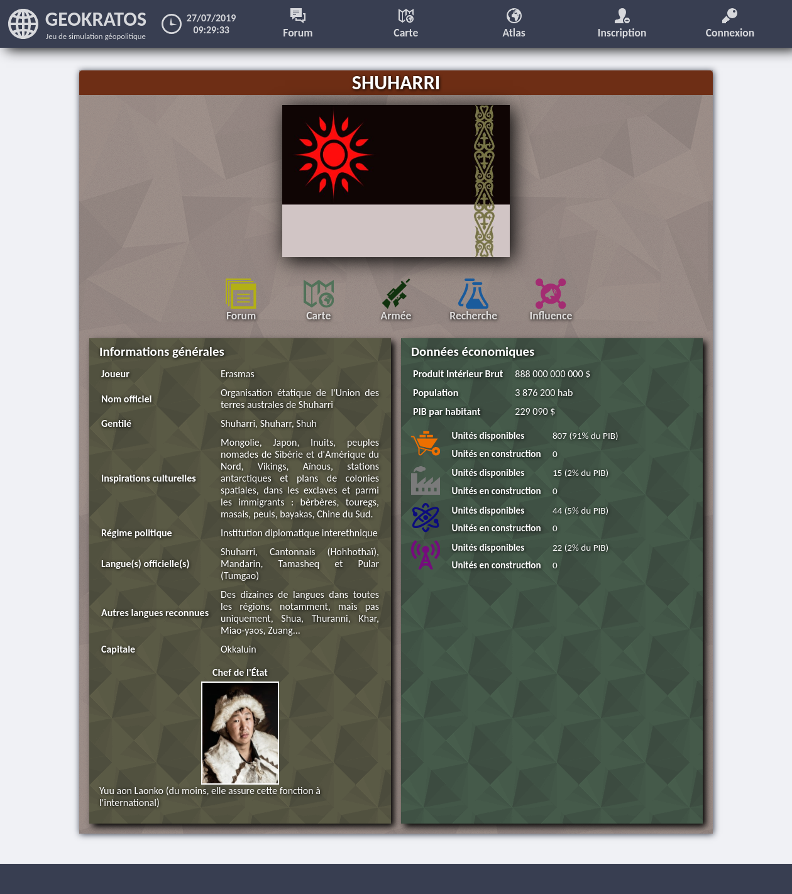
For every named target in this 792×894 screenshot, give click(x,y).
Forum (297, 24)
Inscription (622, 24)
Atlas (514, 24)
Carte (405, 24)
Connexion (730, 24)
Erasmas (238, 374)
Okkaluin (238, 649)
